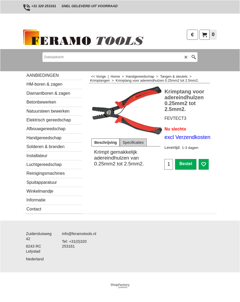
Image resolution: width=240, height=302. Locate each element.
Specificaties (133, 142)
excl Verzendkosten (187, 137)
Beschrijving (105, 142)
